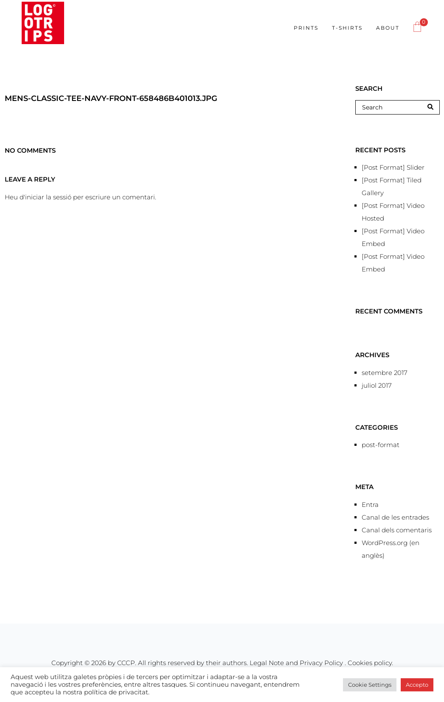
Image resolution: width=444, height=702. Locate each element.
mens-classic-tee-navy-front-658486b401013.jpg (111, 98)
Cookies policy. (370, 663)
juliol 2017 (377, 385)
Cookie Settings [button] (369, 684)
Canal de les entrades (395, 517)
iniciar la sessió (48, 197)
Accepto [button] (417, 684)
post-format (380, 445)
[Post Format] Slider (393, 167)
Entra (370, 505)
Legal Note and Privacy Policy (297, 663)
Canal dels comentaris (397, 530)
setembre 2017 (384, 373)
